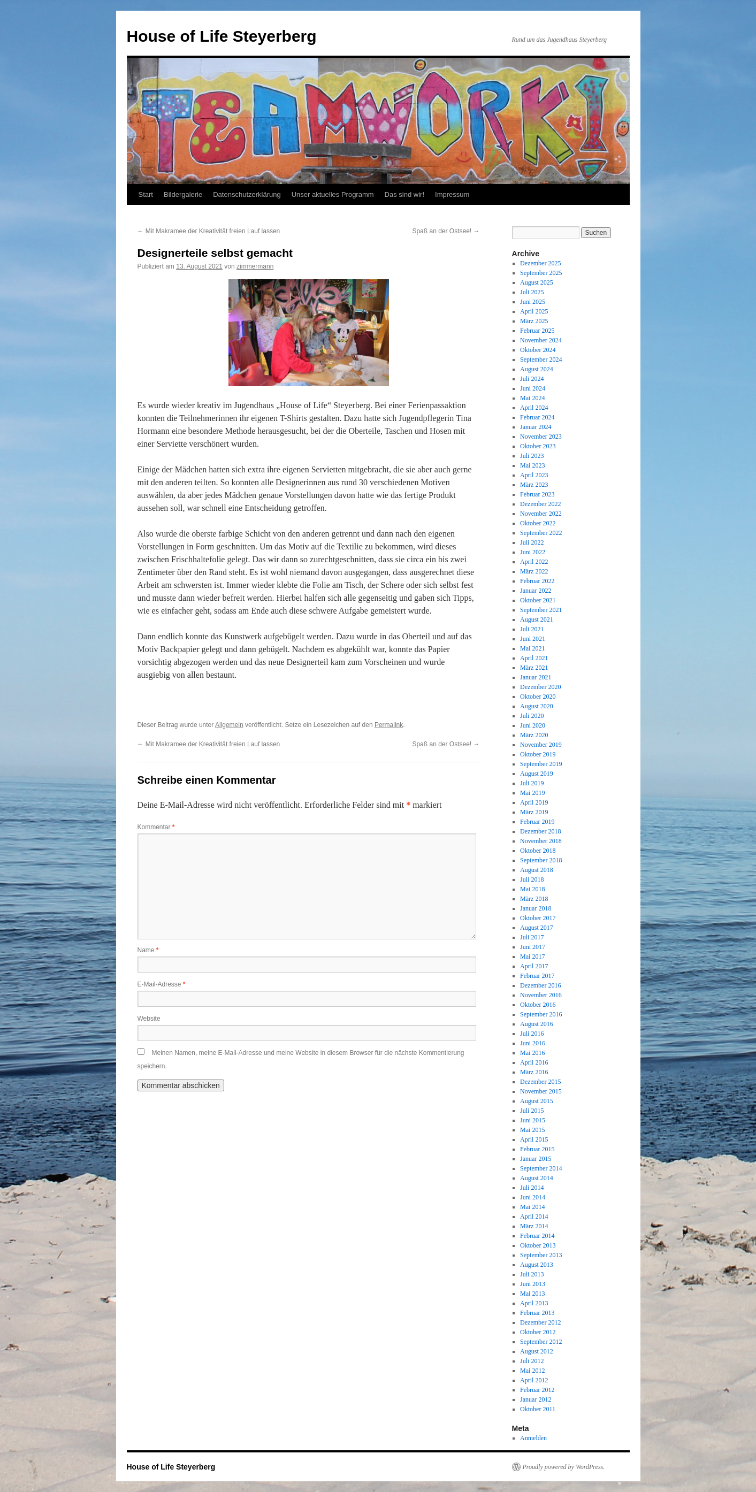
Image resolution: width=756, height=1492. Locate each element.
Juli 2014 (532, 1187)
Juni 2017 (532, 947)
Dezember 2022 (540, 504)
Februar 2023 (537, 494)
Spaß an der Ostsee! (445, 231)
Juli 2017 (532, 937)
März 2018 (534, 898)
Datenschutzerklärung (246, 194)
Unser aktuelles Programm (333, 194)
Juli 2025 (532, 292)
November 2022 (541, 513)
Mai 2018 (532, 889)
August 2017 (536, 927)
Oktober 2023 (537, 446)
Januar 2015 (535, 1158)
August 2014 (536, 1178)
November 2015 (541, 1091)
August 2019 (536, 773)
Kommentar (156, 827)
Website (149, 1018)
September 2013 (541, 1255)
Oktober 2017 (537, 918)
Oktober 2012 (537, 1332)
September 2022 (541, 533)
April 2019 (534, 802)
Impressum (452, 194)
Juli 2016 (532, 1033)
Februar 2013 (537, 1313)
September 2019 (541, 764)
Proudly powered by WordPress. (564, 1467)
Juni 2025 (532, 301)
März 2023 (534, 484)
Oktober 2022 (537, 523)
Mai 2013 (532, 1293)
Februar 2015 (537, 1149)
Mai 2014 (532, 1207)
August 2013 (536, 1264)
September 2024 (541, 359)
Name (148, 950)
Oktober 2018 (537, 850)
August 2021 (536, 619)
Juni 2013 (532, 1284)
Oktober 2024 (537, 350)
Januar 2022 (535, 590)
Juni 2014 (532, 1197)
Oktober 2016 (537, 1004)
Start (146, 194)
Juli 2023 (532, 456)
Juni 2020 (532, 725)
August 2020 (536, 706)
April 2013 (534, 1303)
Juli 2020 (532, 716)
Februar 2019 (537, 821)
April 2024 (534, 407)
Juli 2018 (532, 879)
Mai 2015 (532, 1130)
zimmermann (254, 266)
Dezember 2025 (540, 263)
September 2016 (541, 1014)
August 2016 (536, 1024)
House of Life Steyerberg (222, 36)
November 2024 (541, 340)
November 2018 (541, 841)
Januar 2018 (535, 908)
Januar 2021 (535, 677)
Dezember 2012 (540, 1322)
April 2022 (534, 561)
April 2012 (534, 1380)
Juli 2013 (532, 1274)
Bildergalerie (183, 194)
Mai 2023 (532, 465)
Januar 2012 (535, 1399)
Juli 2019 (532, 783)
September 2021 (541, 610)
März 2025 (534, 321)
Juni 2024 (532, 388)
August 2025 (536, 282)
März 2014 (534, 1226)
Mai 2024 (532, 398)
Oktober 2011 (537, 1409)
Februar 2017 (537, 976)
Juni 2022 (532, 552)
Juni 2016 (532, 1043)
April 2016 (534, 1062)
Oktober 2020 (537, 696)
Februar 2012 (537, 1390)
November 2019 (541, 744)
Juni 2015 (532, 1120)
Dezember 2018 (540, 831)
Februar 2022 (537, 581)
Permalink (389, 725)
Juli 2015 (532, 1110)
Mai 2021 (532, 648)
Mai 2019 (532, 793)
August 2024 (536, 369)
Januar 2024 (535, 427)
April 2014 (534, 1216)
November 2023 (541, 436)
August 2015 (536, 1101)
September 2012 (541, 1341)
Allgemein (229, 725)
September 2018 (541, 860)
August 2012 (536, 1351)
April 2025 (534, 311)
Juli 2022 (532, 542)
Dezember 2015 (540, 1081)
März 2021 (534, 667)
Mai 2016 (532, 1053)
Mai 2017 (532, 956)
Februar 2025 (537, 330)
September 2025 (541, 273)
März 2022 (534, 571)
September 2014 (541, 1168)
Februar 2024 (537, 417)
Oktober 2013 (537, 1245)
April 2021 (534, 658)
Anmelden (533, 1438)
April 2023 (534, 475)
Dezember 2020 (540, 687)
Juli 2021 (532, 629)
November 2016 (541, 995)
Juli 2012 (532, 1361)
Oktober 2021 (537, 600)
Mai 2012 (532, 1370)
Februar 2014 (537, 1235)
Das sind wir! (404, 194)
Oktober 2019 (537, 754)
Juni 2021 (532, 638)
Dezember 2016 (540, 985)
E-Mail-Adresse (162, 984)
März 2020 (534, 735)
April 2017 (534, 966)
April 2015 (534, 1139)
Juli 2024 (532, 378)
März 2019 (534, 812)
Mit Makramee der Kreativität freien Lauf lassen (209, 231)
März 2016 (534, 1072)
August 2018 (536, 870)
